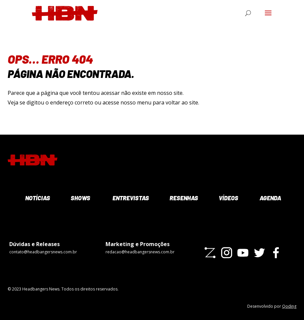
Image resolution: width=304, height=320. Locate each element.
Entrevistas (130, 198)
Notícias (37, 198)
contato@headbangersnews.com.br (43, 252)
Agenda (270, 198)
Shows (80, 198)
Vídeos (228, 198)
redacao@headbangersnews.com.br (140, 252)
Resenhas (183, 198)
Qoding (289, 306)
